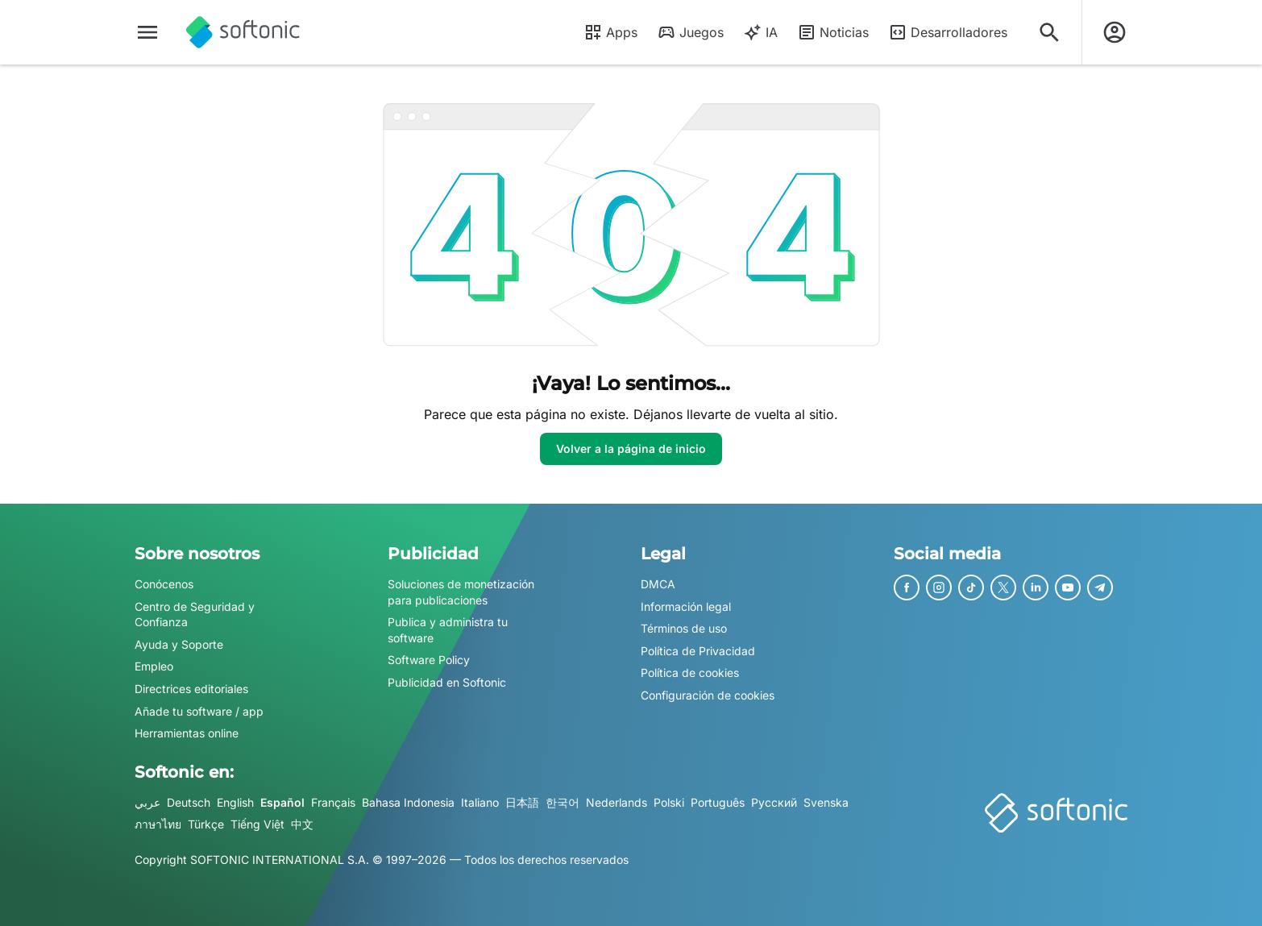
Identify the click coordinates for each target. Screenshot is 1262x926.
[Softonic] (243, 32)
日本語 (522, 802)
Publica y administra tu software (448, 630)
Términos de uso (684, 628)
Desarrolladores (947, 32)
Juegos (690, 32)
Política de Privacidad (698, 651)
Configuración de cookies (707, 695)
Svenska (826, 802)
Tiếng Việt (257, 825)
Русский (774, 802)
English (235, 802)
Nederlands (616, 802)
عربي (147, 802)
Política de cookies (690, 673)
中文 (302, 825)
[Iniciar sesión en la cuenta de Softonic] (1114, 32)
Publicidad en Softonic (447, 682)
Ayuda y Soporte (179, 644)
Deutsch (188, 802)
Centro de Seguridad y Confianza (195, 614)
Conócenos (164, 584)
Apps (610, 32)
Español (282, 802)
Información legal (686, 606)
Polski (669, 802)
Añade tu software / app (199, 711)
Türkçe (206, 825)
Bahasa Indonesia (408, 802)
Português (718, 802)
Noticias (833, 32)
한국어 (562, 802)
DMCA (658, 584)
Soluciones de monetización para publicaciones (461, 592)
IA (760, 32)
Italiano (480, 802)
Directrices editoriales (191, 689)
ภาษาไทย (158, 825)
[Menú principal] (147, 32)
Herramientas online (187, 733)
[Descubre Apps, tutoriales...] (1049, 32)
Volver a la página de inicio (631, 448)
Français (333, 802)
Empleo (154, 667)
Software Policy (429, 660)
